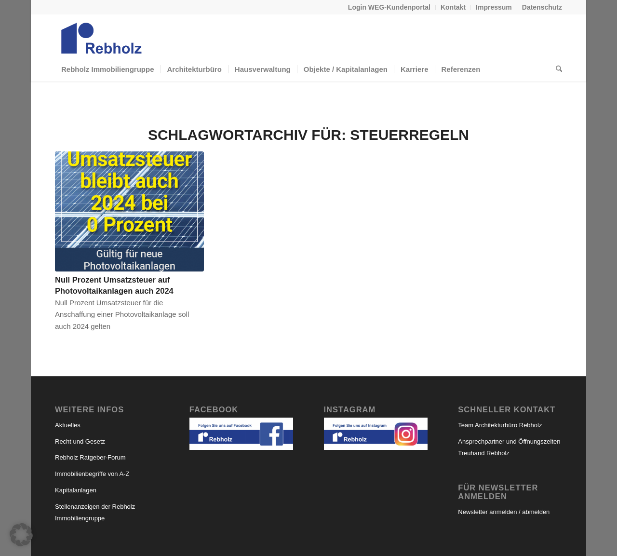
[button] (21, 535)
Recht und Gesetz (80, 441)
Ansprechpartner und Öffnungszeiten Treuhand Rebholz (509, 447)
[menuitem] (389, 7)
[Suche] (556, 69)
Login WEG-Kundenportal (389, 7)
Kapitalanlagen (75, 490)
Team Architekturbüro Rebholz (500, 425)
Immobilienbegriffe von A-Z (92, 473)
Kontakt (453, 7)
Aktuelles (67, 425)
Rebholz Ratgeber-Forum (90, 457)
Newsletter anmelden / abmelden (504, 511)
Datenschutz (542, 7)
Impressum (494, 7)
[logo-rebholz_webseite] (102, 35)
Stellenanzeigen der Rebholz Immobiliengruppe (95, 512)
